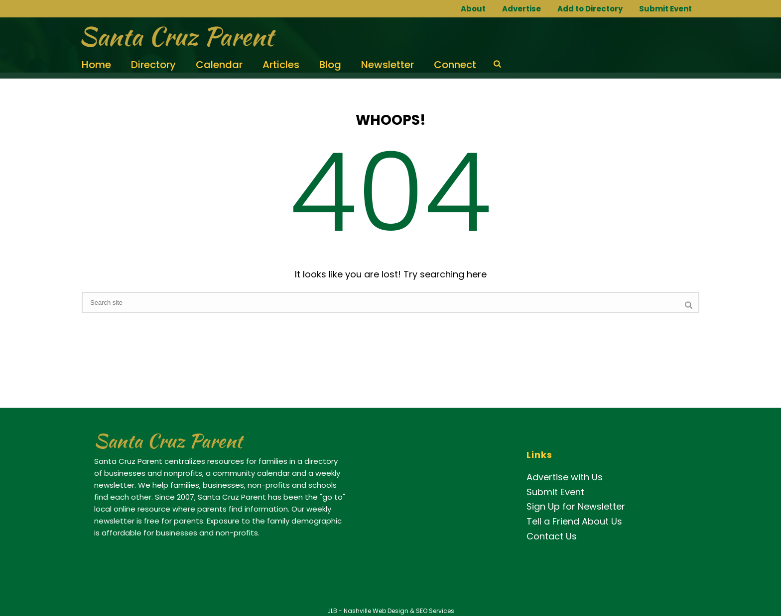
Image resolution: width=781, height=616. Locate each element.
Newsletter (387, 65)
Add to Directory (590, 8)
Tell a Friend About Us (574, 521)
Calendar (219, 65)
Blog (330, 65)
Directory (153, 65)
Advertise (521, 8)
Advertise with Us (564, 477)
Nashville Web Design (376, 611)
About (473, 8)
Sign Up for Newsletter (575, 506)
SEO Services (435, 611)
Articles (280, 65)
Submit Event (665, 8)
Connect (455, 65)
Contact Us (551, 536)
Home (96, 65)
